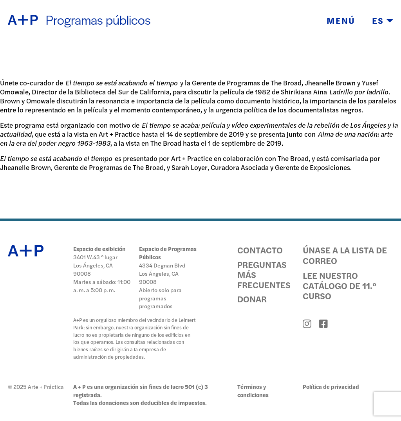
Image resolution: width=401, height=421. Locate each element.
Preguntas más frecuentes (264, 274)
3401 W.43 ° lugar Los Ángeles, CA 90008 (95, 265)
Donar (252, 299)
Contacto (260, 250)
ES (382, 20)
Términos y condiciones (253, 391)
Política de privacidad (331, 386)
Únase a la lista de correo (345, 255)
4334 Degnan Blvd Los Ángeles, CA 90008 (162, 273)
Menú (341, 20)
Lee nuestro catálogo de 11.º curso (339, 285)
